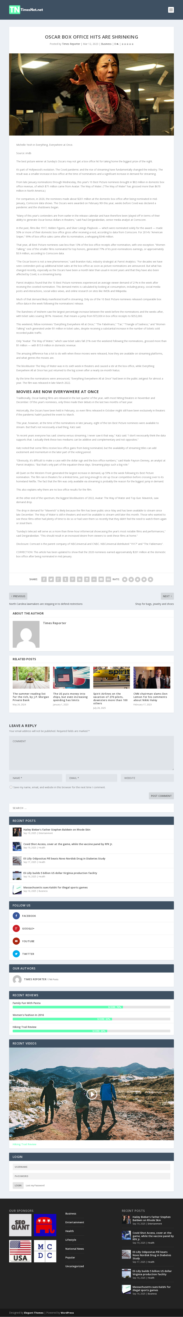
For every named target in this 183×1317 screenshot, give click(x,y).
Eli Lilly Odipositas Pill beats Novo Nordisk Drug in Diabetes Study (64, 858)
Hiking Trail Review (24, 1027)
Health (42, 847)
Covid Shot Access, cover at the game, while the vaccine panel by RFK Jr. (68, 844)
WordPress (67, 1312)
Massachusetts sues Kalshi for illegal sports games (55, 887)
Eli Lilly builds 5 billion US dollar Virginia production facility (60, 873)
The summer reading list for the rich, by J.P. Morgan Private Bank (31, 697)
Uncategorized (74, 1266)
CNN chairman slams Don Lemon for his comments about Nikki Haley (150, 697)
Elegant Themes (33, 1312)
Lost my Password (35, 1185)
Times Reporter (71, 44)
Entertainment (46, 833)
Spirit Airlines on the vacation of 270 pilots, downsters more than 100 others (110, 698)
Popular (70, 1257)
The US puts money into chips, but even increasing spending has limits (70, 697)
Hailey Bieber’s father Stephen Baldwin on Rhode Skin (56, 829)
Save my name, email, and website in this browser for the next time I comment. (59, 787)
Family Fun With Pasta (27, 1003)
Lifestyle (70, 1239)
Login (18, 1185)
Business (106, 44)
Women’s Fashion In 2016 (28, 1015)
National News (74, 1248)
